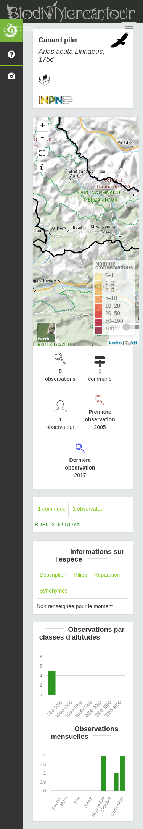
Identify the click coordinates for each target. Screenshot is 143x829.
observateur (88, 509)
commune (52, 509)
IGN (133, 342)
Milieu (80, 575)
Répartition (107, 575)
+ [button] (42, 126)
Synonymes (53, 591)
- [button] (42, 137)
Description (53, 575)
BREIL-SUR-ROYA (57, 524)
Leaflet (115, 342)
